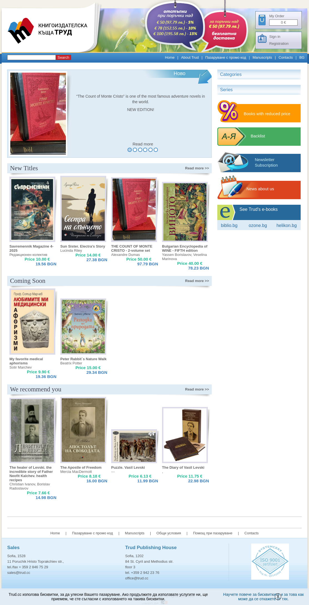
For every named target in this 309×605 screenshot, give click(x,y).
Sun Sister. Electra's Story (82, 246)
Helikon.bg (286, 225)
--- (113, 472)
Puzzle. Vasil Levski (128, 467)
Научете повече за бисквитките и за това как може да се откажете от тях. (263, 596)
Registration (278, 43)
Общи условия (168, 533)
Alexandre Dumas (125, 255)
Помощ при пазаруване (213, 533)
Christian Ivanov (22, 484)
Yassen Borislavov (176, 255)
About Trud (190, 57)
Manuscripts (262, 57)
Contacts (286, 57)
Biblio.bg (229, 225)
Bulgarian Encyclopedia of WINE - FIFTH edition (184, 248)
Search (63, 57)
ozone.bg (258, 225)
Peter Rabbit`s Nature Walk (83, 359)
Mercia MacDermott (76, 472)
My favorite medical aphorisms (26, 361)
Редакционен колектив (28, 255)
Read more (143, 144)
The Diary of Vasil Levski (183, 467)
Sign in (274, 36)
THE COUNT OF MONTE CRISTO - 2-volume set (131, 248)
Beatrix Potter (71, 363)
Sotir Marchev (20, 367)
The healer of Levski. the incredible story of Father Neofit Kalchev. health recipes (31, 473)
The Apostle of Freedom (80, 467)
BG (302, 57)
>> (197, 168)
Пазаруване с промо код (225, 57)
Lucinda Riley (71, 250)
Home (170, 57)
